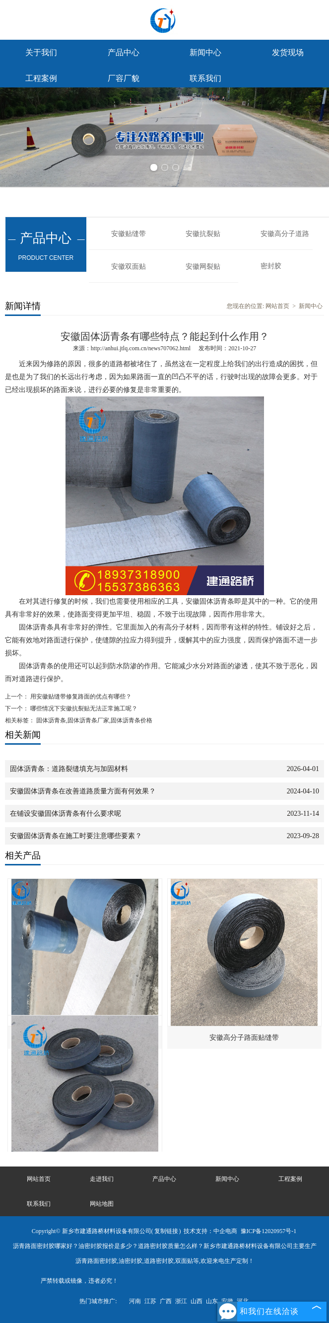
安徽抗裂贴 (203, 233)
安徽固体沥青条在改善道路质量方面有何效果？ (83, 791)
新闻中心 (205, 52)
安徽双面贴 (128, 266)
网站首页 (277, 306)
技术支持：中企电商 (210, 1231)
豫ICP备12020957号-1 (269, 1231)
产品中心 (123, 52)
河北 (243, 1301)
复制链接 (166, 1231)
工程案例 (41, 78)
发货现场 (288, 52)
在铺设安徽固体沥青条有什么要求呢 (65, 813)
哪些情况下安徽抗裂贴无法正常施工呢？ (83, 708)
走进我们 (102, 1178)
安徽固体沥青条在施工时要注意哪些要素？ (76, 836)
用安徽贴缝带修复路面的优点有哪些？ (80, 696)
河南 (135, 1301)
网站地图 (102, 1203)
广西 (166, 1301)
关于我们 (41, 52)
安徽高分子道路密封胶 (285, 240)
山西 (196, 1301)
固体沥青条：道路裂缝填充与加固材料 (69, 769)
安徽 (227, 1301)
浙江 (181, 1301)
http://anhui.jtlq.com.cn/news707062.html (141, 348)
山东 (212, 1301)
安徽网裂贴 (203, 266)
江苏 (150, 1301)
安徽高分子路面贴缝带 (244, 1037)
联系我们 (205, 78)
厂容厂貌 (123, 78)
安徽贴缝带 (128, 233)
